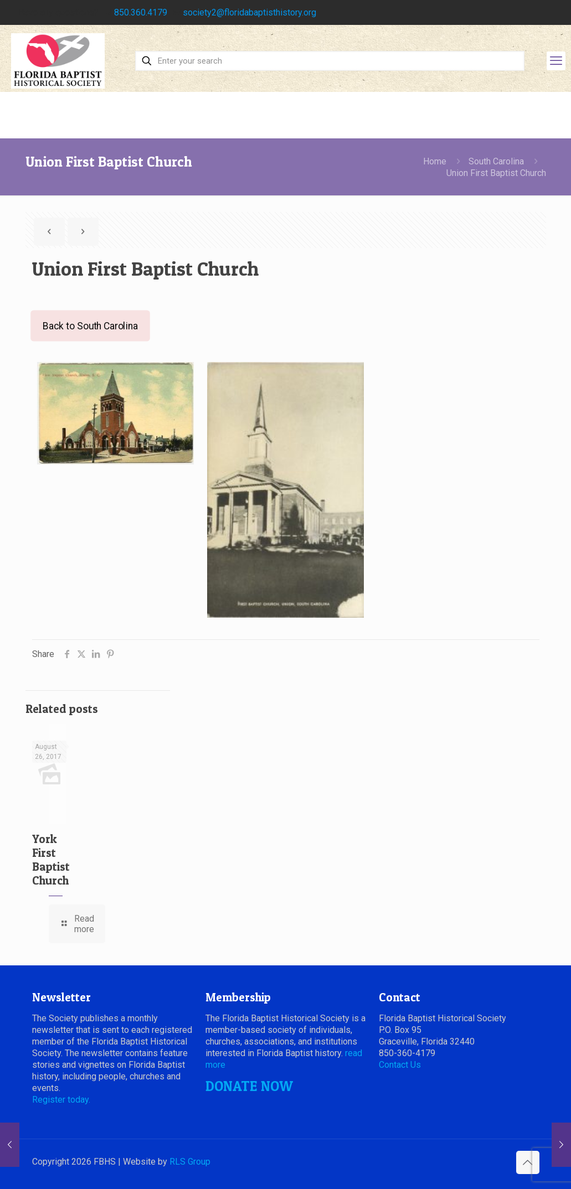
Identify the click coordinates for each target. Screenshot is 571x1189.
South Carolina (496, 161)
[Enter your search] (329, 61)
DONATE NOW (249, 1086)
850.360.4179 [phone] (140, 12)
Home (434, 161)
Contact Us (400, 1064)
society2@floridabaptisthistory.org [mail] (249, 12)
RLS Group (189, 1161)
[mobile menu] (556, 60)
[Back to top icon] (527, 1162)
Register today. (61, 1099)
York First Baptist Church (51, 859)
